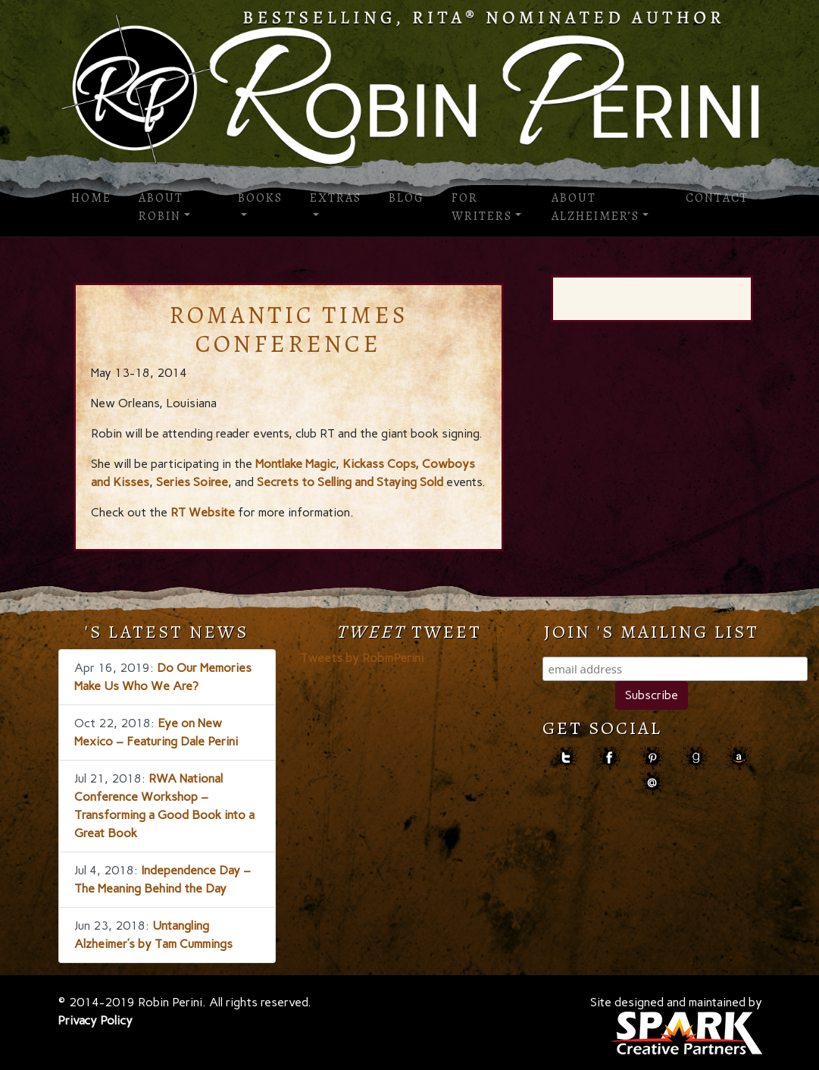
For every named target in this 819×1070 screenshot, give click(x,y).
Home (91, 198)
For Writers (482, 207)
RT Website (201, 512)
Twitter (565, 757)
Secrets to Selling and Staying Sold (350, 482)
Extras (335, 198)
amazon (738, 757)
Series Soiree (192, 482)
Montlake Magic (295, 464)
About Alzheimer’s (595, 207)
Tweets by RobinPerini (362, 658)
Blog (406, 198)
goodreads (695, 757)
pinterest (651, 757)
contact (651, 782)
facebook (608, 757)
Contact (717, 198)
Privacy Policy (95, 1020)
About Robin (161, 207)
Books (260, 198)
